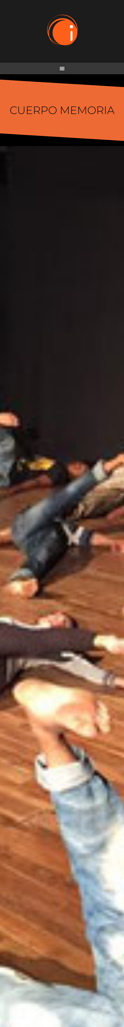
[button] (62, 69)
